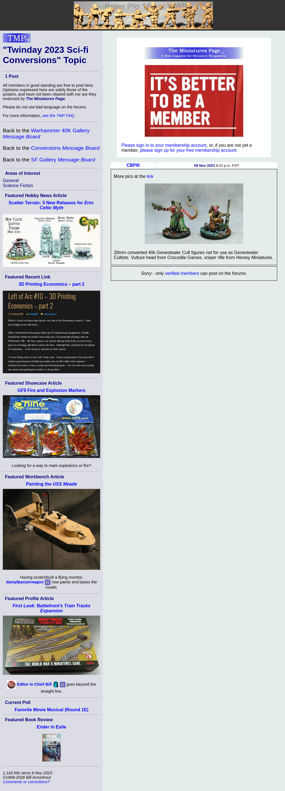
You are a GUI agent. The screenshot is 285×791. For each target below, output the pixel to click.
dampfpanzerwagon (25, 582)
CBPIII (133, 165)
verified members (182, 273)
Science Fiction (18, 185)
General (11, 180)
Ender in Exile (51, 727)
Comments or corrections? (26, 782)
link (150, 176)
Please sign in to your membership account (164, 145)
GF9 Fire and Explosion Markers (52, 390)
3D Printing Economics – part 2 (52, 284)
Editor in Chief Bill (34, 684)
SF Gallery (63, 160)
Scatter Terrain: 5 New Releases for (51, 205)
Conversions (65, 148)
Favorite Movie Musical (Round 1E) (52, 709)
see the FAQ (58, 115)
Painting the (51, 484)
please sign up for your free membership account (188, 150)
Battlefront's (51, 608)
